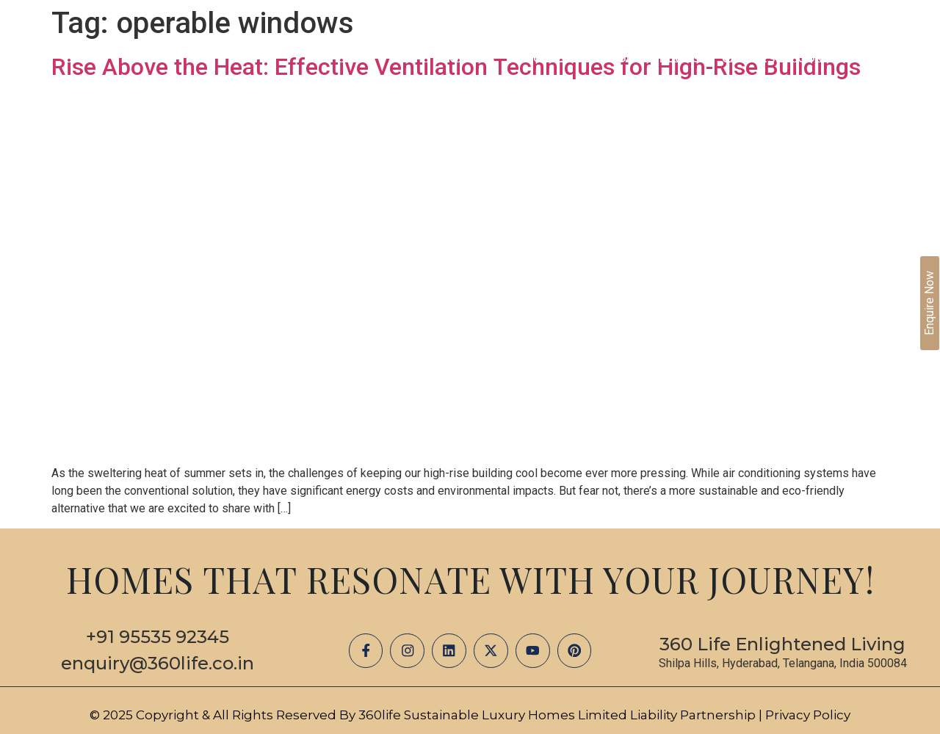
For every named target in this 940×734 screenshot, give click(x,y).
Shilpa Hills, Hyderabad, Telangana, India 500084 (783, 663)
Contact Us (836, 58)
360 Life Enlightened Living (782, 644)
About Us (464, 58)
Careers (749, 58)
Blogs (679, 58)
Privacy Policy (807, 715)
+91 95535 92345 (157, 636)
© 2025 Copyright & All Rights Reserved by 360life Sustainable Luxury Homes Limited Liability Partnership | (427, 715)
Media (618, 58)
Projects (547, 58)
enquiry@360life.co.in (157, 663)
